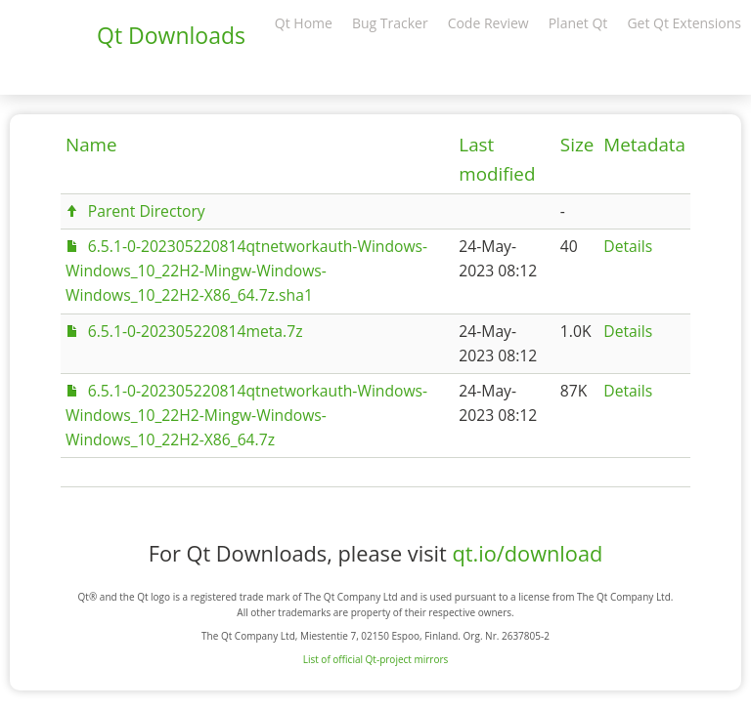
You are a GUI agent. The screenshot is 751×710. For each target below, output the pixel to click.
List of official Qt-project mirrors (376, 659)
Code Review (488, 23)
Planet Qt (578, 23)
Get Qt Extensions (684, 23)
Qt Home (303, 23)
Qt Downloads (171, 35)
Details (627, 246)
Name (91, 144)
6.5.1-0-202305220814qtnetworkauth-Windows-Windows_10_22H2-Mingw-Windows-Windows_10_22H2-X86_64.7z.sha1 (246, 270)
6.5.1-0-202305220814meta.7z (195, 331)
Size (577, 144)
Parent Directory (146, 211)
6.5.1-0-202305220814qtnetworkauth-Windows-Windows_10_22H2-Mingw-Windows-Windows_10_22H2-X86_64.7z (246, 415)
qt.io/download (527, 553)
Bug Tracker (390, 23)
